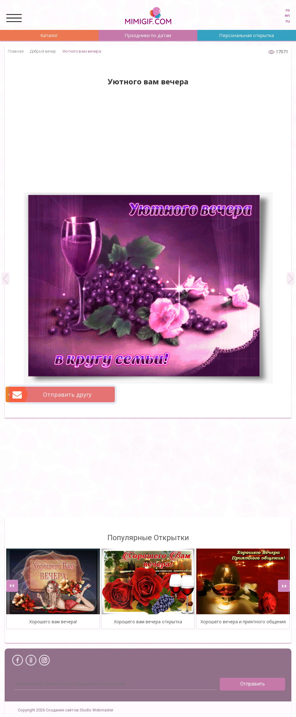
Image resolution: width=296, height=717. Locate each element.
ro (288, 10)
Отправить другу (51, 394)
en (287, 15)
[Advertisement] (148, 142)
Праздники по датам (148, 35)
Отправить (252, 684)
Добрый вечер (43, 51)
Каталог (49, 35)
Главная (16, 51)
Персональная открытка (246, 35)
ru (288, 21)
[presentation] (12, 586)
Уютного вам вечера (81, 51)
